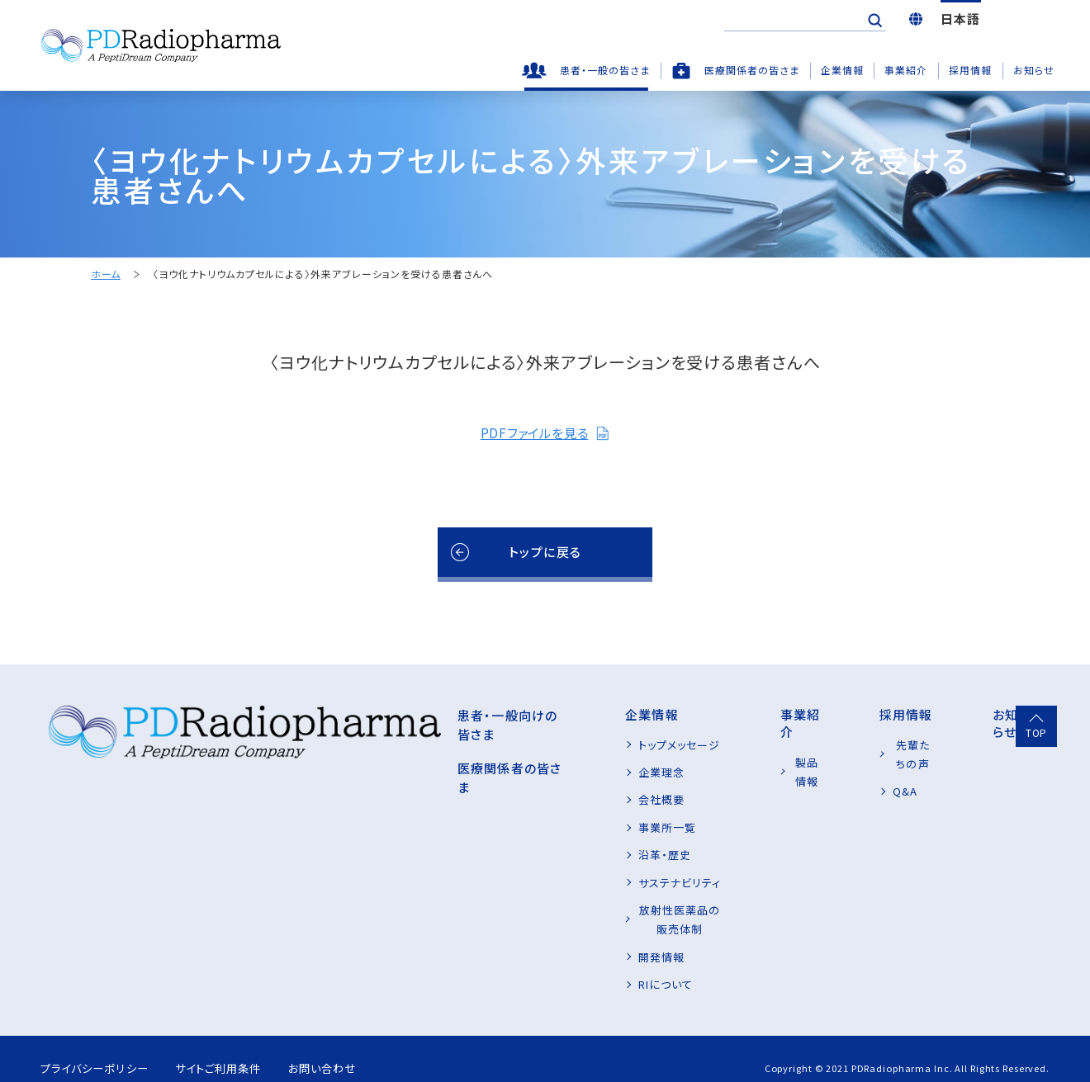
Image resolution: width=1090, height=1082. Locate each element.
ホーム (106, 274)
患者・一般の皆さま (605, 70)
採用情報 (970, 70)
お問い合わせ (351, 1049)
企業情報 (842, 70)
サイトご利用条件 (235, 1049)
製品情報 (758, 745)
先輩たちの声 (885, 745)
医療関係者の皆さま (751, 70)
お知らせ (1033, 70)
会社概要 (559, 799)
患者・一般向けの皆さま (396, 714)
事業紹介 (905, 70)
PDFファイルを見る (545, 432)
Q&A (864, 772)
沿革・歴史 (562, 854)
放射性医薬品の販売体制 (599, 910)
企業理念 (559, 772)
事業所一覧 (565, 827)
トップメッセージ (577, 745)
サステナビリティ (577, 883)
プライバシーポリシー (97, 1049)
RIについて (563, 965)
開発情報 (559, 937)
